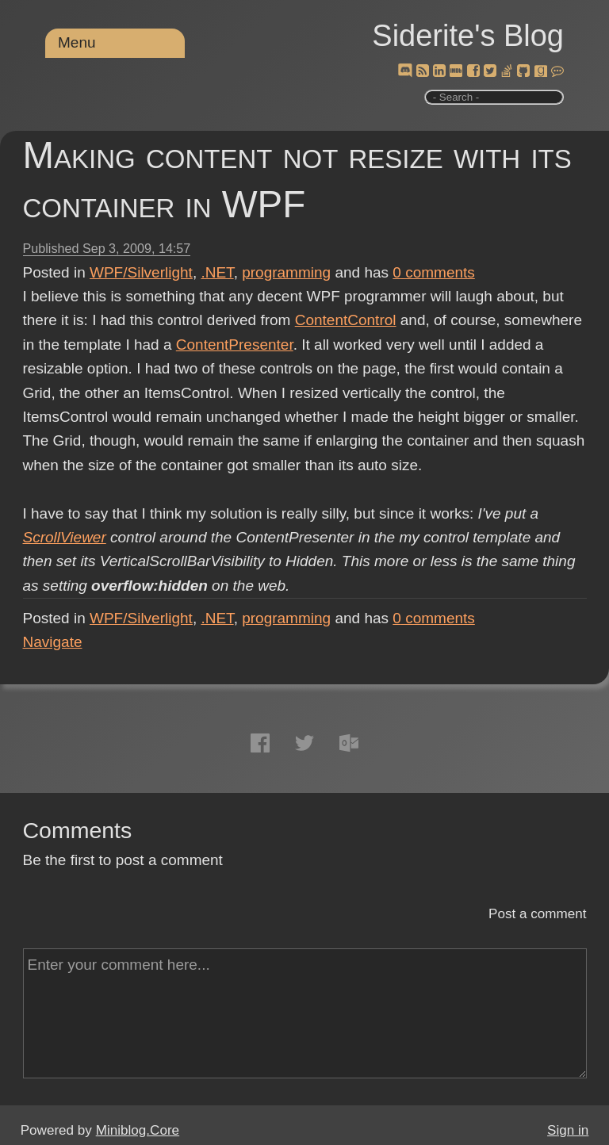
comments (434, 272)
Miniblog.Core (137, 1130)
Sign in (567, 1130)
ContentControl (345, 320)
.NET (217, 272)
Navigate (52, 642)
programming (286, 272)
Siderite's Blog (468, 35)
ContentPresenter (234, 344)
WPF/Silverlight (141, 272)
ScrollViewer (64, 537)
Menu (77, 42)
